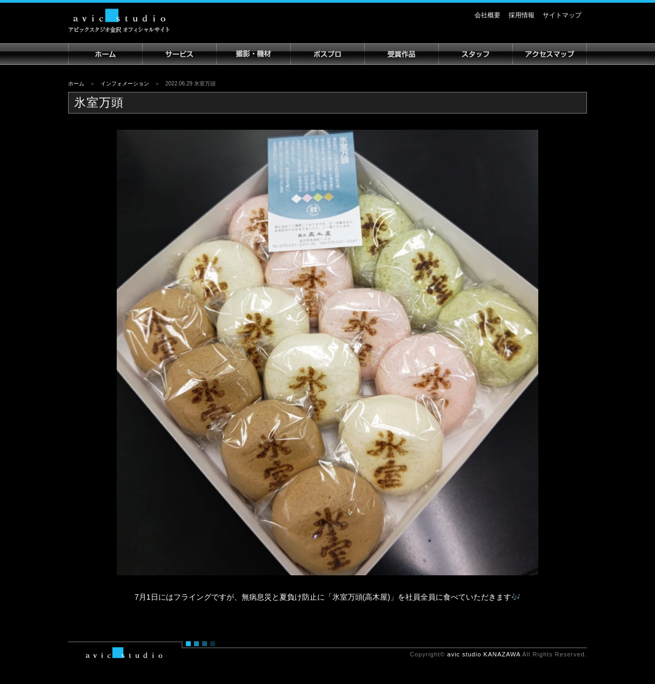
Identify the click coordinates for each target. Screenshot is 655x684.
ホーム (76, 84)
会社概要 (487, 15)
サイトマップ (562, 15)
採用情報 (521, 15)
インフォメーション (125, 84)
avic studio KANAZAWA (483, 654)
